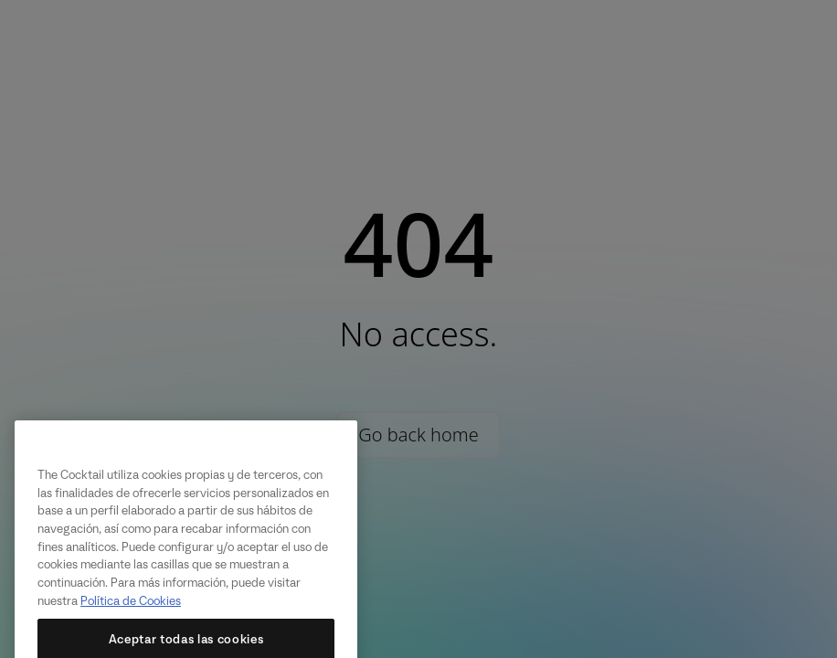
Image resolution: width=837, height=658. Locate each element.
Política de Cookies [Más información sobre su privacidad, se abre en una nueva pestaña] (130, 612)
